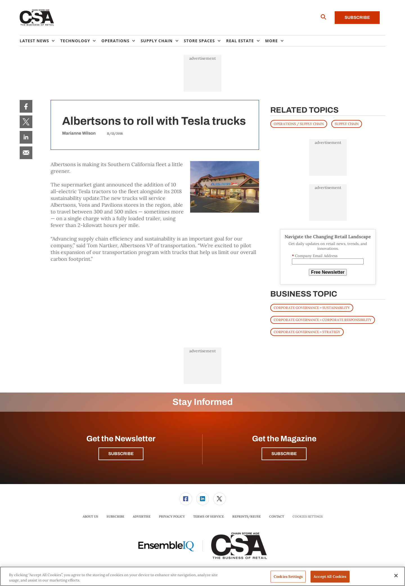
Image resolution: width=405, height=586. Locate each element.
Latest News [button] (34, 40)
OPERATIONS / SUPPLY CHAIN (299, 124)
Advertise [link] (141, 516)
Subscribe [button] (121, 453)
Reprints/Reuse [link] (246, 516)
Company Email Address (315, 255)
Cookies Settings (307, 516)
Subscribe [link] (115, 516)
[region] (202, 576)
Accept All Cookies (330, 576)
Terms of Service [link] (208, 516)
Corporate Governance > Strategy (307, 332)
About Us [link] (90, 516)
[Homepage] (37, 17)
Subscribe (357, 17)
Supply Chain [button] (156, 40)
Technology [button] (75, 40)
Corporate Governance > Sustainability (312, 308)
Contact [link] (276, 516)
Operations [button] (115, 40)
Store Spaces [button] (199, 40)
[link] (26, 106)
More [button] (271, 40)
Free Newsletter (328, 272)
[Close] (396, 575)
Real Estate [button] (240, 40)
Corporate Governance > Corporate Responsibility (323, 320)
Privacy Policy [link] (172, 516)
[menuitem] (40, 40)
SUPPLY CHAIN (347, 124)
